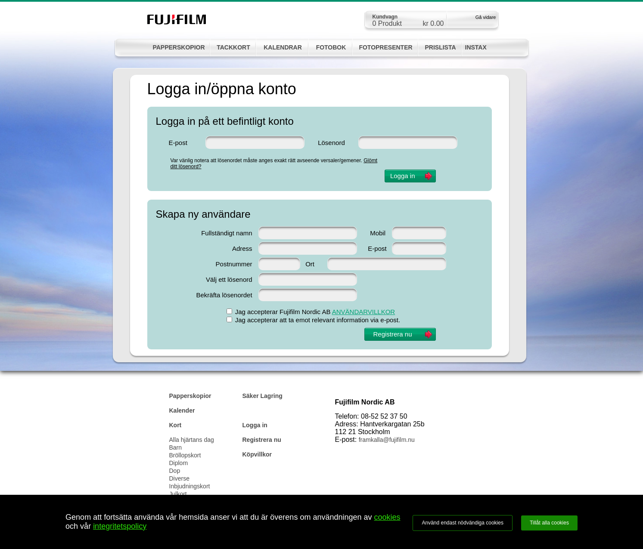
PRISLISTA (440, 47)
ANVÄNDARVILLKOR (363, 311)
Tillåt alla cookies (549, 523)
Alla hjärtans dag (191, 439)
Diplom (178, 463)
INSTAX (476, 47)
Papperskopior (190, 395)
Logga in (254, 425)
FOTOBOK (331, 47)
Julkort (178, 493)
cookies (387, 517)
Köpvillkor (257, 454)
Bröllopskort (185, 455)
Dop (174, 470)
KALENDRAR (283, 47)
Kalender (182, 410)
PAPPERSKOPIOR (178, 47)
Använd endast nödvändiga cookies (462, 523)
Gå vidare (485, 17)
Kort (175, 425)
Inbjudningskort (189, 486)
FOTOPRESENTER (385, 47)
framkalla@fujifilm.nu (387, 439)
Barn (175, 447)
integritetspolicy (119, 526)
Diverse (179, 478)
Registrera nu (261, 439)
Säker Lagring (262, 395)
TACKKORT (233, 47)
